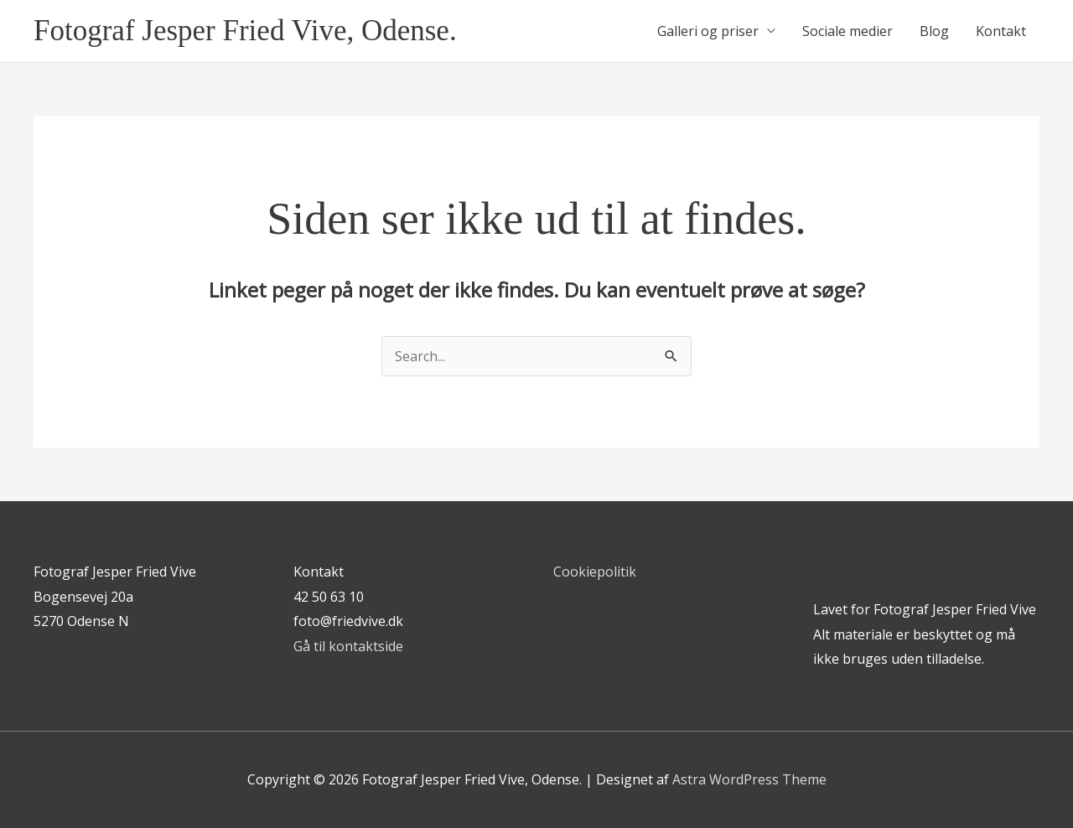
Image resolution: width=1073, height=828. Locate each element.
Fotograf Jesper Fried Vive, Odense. (245, 30)
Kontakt (1001, 31)
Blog (934, 31)
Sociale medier (847, 31)
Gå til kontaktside (348, 646)
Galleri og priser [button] (708, 31)
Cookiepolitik (594, 571)
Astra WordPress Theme (749, 779)
